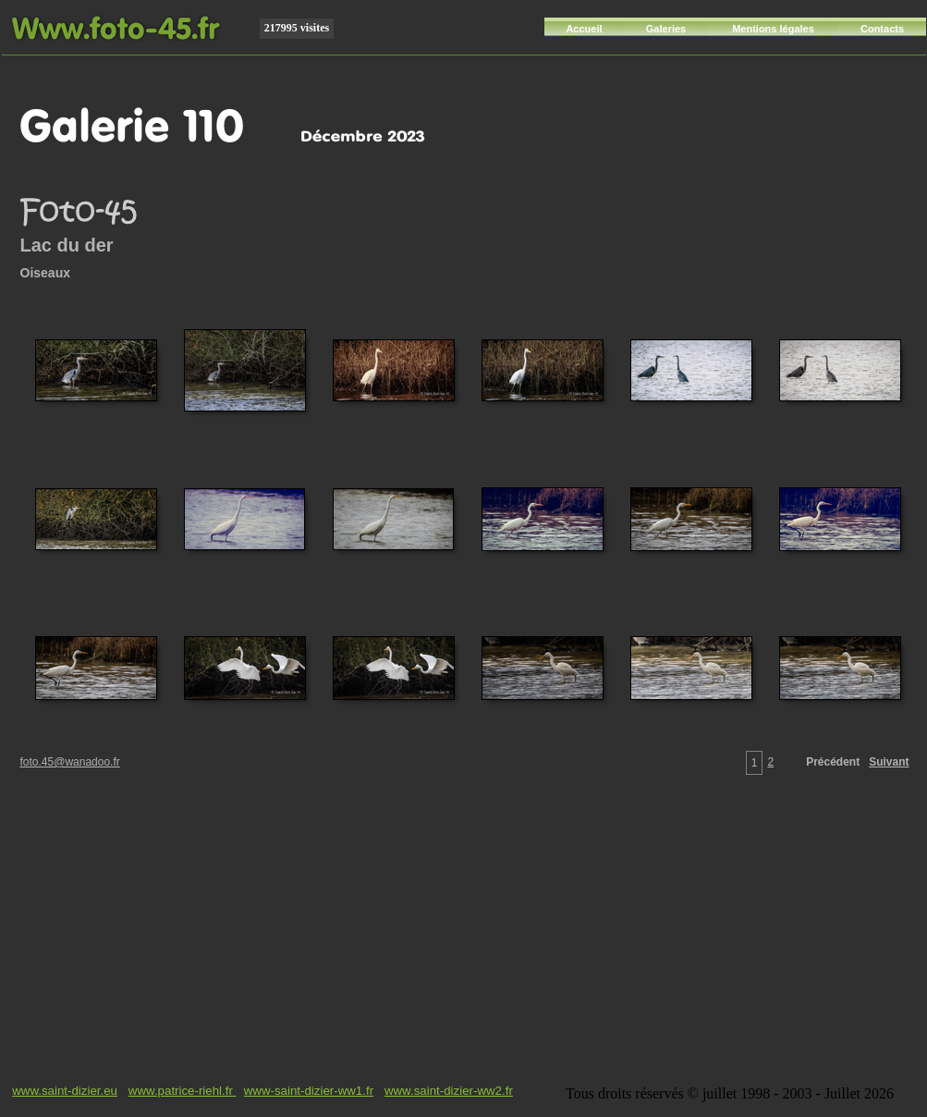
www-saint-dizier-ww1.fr (308, 1091)
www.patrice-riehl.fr (182, 1091)
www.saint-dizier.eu (64, 1091)
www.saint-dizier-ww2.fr (448, 1091)
